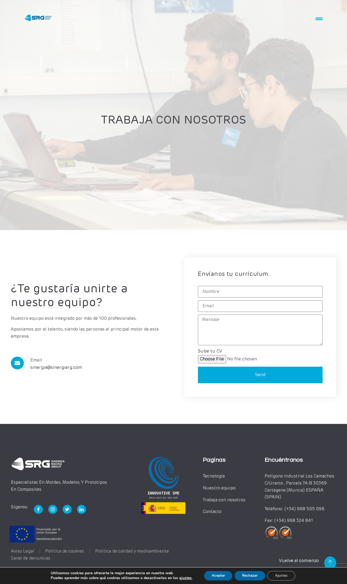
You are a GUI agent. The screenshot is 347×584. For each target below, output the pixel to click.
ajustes (183, 578)
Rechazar (250, 575)
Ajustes (283, 575)
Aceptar (216, 575)
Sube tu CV (210, 352)
